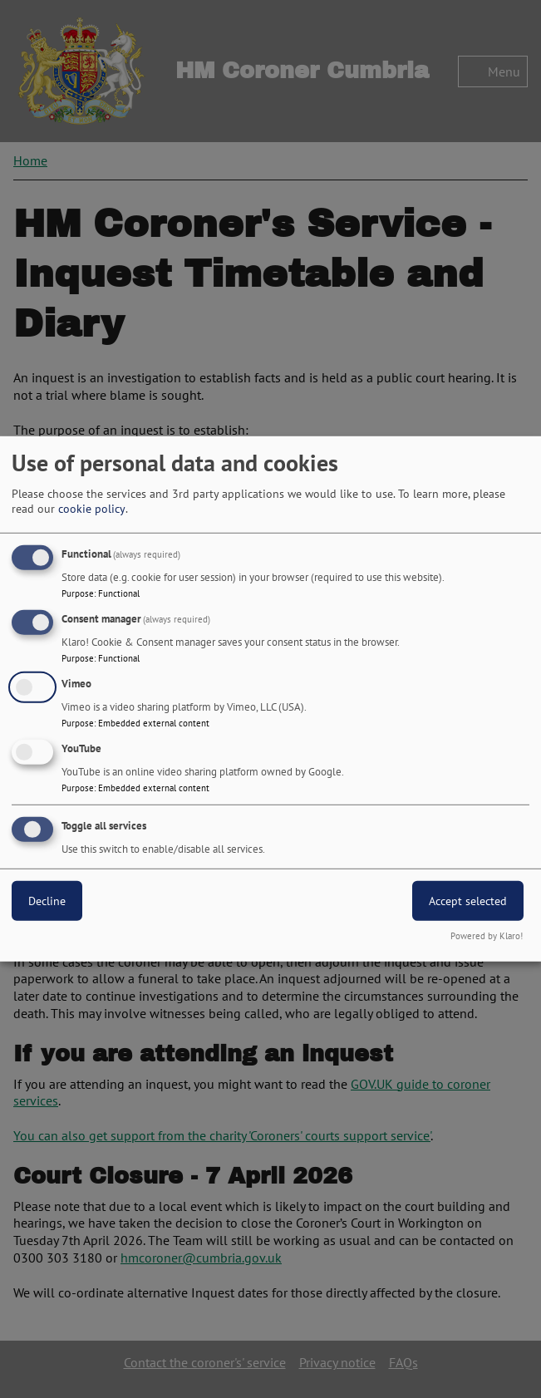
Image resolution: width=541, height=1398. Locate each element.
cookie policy (91, 508)
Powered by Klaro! (486, 936)
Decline (47, 900)
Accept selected (468, 900)
